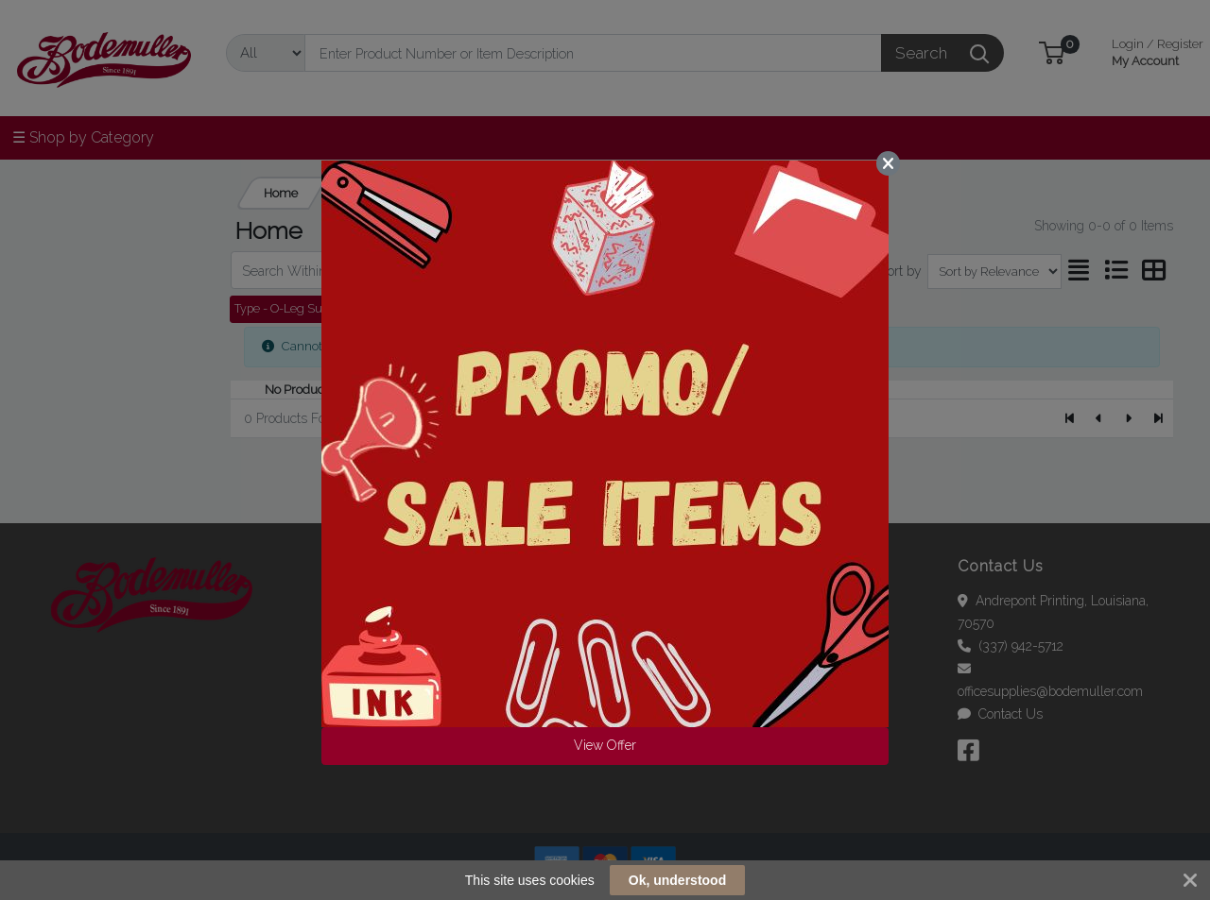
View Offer (605, 745)
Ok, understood (677, 880)
